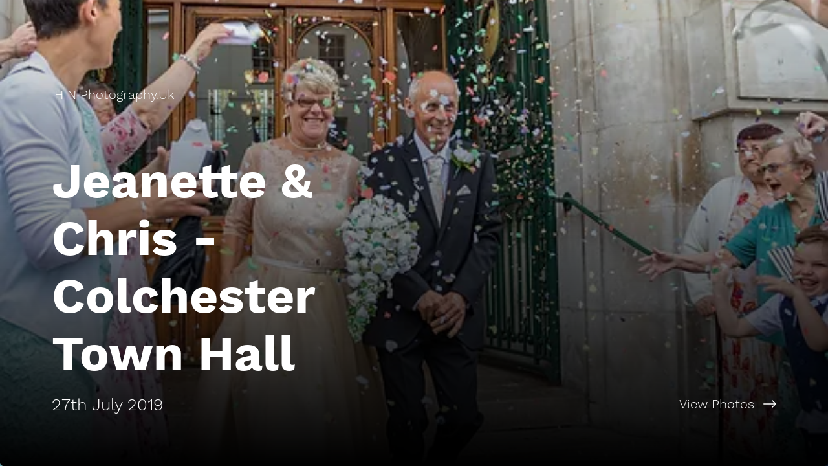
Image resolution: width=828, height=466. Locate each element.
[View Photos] (621, 404)
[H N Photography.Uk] (116, 94)
